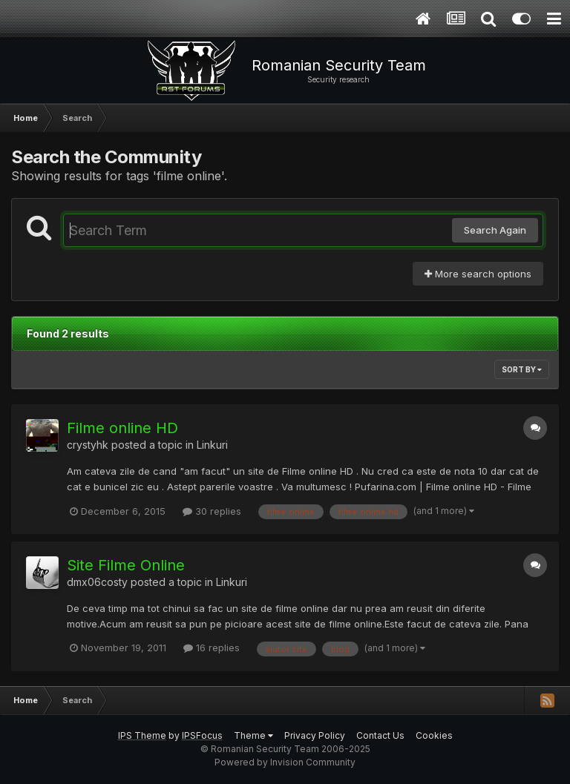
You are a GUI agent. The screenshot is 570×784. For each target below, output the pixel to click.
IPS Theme (142, 735)
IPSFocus (202, 735)
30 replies (212, 511)
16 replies (211, 647)
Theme (253, 735)
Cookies (434, 735)
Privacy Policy (314, 735)
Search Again (495, 230)
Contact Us (380, 735)
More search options (478, 274)
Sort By (522, 369)
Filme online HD (122, 428)
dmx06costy (97, 582)
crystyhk (87, 444)
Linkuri (212, 444)
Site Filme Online (126, 565)
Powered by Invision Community (285, 762)
